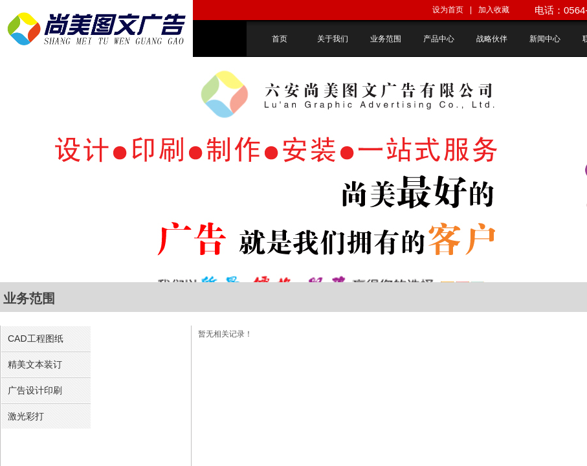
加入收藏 (493, 9)
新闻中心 (544, 38)
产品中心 (438, 38)
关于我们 (332, 38)
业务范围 (385, 38)
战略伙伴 (491, 38)
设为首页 (447, 9)
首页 (279, 38)
